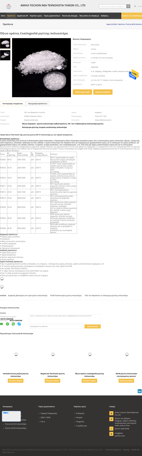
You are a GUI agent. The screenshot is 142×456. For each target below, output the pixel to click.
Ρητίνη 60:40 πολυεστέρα (14, 424)
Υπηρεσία (79, 421)
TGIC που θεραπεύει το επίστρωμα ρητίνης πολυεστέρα (106, 295)
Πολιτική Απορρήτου (113, 450)
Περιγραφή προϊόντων (37, 103)
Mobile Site (135, 450)
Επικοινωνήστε (102, 92)
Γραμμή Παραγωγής (47, 413)
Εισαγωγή (79, 413)
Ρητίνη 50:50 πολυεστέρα (14, 428)
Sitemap (126, 450)
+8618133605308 (6, 319)
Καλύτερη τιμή (82, 92)
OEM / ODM (44, 417)
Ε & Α (41, 421)
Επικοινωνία (92, 326)
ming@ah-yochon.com (120, 434)
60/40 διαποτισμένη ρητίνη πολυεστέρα (65, 295)
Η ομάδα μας (80, 425)
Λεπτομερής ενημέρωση (12, 103)
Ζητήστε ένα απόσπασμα (131, 16)
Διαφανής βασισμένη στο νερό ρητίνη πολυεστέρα (27, 295)
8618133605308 (16, 320)
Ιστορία (78, 417)
